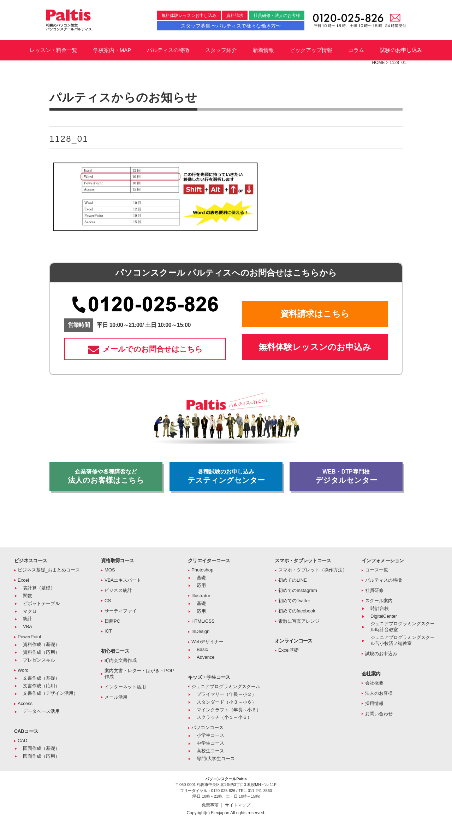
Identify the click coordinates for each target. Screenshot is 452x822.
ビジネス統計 (118, 590)
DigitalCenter (383, 616)
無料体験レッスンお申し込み (188, 15)
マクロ (30, 611)
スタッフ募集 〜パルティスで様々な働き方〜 (231, 26)
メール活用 (116, 697)
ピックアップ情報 (311, 50)
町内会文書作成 (121, 660)
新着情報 (263, 50)
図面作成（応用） (41, 756)
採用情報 (374, 703)
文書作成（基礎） (41, 678)
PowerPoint (29, 636)
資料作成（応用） (41, 652)
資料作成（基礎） (41, 644)
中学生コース (210, 743)
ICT (108, 631)
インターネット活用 (125, 686)
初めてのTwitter (294, 600)
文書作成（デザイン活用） (50, 693)
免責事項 (211, 805)
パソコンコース (207, 727)
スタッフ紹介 (221, 50)
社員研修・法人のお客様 (277, 15)
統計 (27, 618)
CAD (22, 740)
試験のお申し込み (401, 50)
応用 (201, 585)
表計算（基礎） (39, 588)
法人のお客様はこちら (106, 476)
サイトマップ (237, 805)
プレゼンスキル (39, 660)
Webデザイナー (207, 641)
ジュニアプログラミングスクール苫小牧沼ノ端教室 (402, 640)
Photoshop (202, 570)
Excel (23, 580)
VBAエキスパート (123, 580)
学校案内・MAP (112, 50)
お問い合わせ (379, 713)
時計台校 (379, 608)
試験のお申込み (381, 653)
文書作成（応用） (41, 685)
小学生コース (210, 735)
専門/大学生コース (216, 758)
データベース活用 (41, 711)
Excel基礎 (288, 650)
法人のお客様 (379, 693)
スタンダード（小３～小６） (226, 702)
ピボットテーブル (41, 603)
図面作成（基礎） (41, 748)
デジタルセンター (346, 476)
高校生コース (210, 750)
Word (23, 670)
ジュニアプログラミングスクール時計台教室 (402, 626)
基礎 (201, 577)
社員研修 (374, 590)
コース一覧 (376, 570)
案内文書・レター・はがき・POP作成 (139, 673)
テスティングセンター (226, 476)
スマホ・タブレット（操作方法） (312, 570)
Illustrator (200, 595)
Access (25, 703)
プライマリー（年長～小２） (226, 694)
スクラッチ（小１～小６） (224, 717)
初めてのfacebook (296, 610)
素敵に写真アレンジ (299, 621)
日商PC (112, 621)
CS (108, 600)
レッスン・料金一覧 (53, 50)
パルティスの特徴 (168, 50)
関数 (27, 595)
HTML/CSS (203, 621)
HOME (378, 62)
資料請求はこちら (315, 313)
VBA (27, 626)
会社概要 (374, 683)
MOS (110, 570)
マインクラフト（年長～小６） (229, 709)
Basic (202, 649)
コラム (356, 50)
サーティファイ (121, 610)
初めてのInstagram (297, 590)
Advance (206, 657)
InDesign (200, 631)
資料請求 (234, 15)
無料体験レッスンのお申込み (314, 347)
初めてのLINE (292, 580)
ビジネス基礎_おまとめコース (49, 570)
